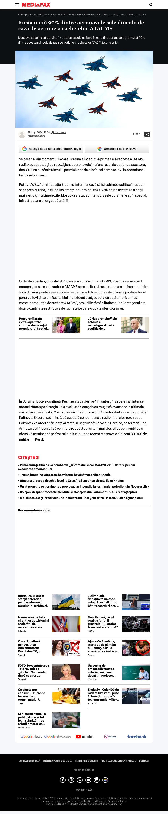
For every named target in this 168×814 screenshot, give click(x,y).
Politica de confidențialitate (118, 761)
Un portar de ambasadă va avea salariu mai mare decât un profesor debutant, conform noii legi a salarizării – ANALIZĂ (103, 670)
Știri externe (42, 14)
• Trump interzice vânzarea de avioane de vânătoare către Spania (64, 475)
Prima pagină (25, 14)
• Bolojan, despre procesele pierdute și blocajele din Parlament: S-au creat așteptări (77, 492)
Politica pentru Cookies (57, 761)
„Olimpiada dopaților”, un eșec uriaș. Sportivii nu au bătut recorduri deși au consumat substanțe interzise (102, 600)
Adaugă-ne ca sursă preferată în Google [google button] (51, 149)
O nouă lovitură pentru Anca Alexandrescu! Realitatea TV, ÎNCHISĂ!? (29, 646)
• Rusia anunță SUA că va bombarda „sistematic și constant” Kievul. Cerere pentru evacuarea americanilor (76, 467)
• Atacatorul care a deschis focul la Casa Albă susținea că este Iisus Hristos (71, 480)
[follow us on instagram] (110, 737)
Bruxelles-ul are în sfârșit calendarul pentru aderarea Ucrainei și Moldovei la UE (32, 600)
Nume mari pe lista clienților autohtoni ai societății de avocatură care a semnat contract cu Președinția (33, 622)
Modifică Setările (84, 769)
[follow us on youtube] (84, 737)
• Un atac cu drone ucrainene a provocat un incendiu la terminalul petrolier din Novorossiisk (83, 486)
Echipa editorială (29, 761)
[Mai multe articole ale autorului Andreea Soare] (22, 134)
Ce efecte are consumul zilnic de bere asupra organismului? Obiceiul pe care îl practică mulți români (33, 694)
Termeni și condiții (86, 761)
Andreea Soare (36, 135)
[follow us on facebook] (137, 737)
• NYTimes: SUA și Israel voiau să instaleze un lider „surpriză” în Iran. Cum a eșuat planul (81, 498)
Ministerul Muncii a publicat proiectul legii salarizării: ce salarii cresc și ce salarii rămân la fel (32, 718)
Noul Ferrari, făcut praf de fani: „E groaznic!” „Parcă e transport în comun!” (103, 622)
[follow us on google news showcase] (57, 737)
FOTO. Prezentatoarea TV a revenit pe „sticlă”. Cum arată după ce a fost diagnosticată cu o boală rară (33, 670)
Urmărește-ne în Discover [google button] (117, 149)
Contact (144, 761)
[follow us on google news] (31, 737)
